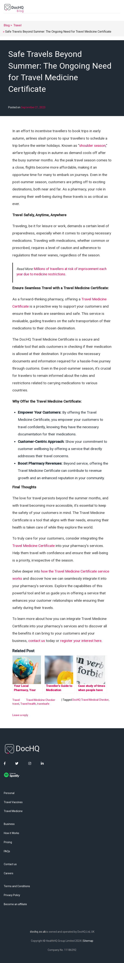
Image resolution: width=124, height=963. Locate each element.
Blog (6, 25)
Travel (17, 25)
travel (15, 703)
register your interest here (80, 641)
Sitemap (88, 940)
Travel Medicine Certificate (33, 546)
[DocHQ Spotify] (12, 775)
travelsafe (43, 703)
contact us (36, 641)
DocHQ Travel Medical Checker (90, 699)
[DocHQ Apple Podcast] (22, 784)
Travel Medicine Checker (40, 699)
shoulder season (92, 145)
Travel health (28, 703)
